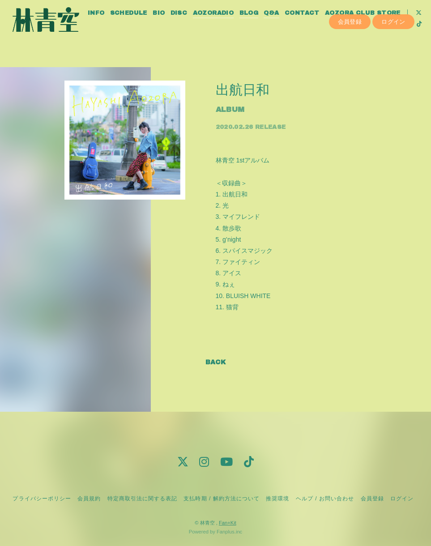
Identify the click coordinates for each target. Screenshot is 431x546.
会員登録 (350, 52)
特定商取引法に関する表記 (142, 498)
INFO (110, 26)
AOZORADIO (227, 26)
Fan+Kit (227, 522)
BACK (215, 362)
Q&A (285, 26)
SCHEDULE (142, 26)
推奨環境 (277, 498)
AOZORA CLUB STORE (376, 26)
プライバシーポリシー (42, 498)
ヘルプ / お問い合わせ (325, 498)
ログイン (393, 52)
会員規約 (89, 498)
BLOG (262, 26)
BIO (172, 26)
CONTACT (316, 26)
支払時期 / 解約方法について (221, 498)
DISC (192, 26)
